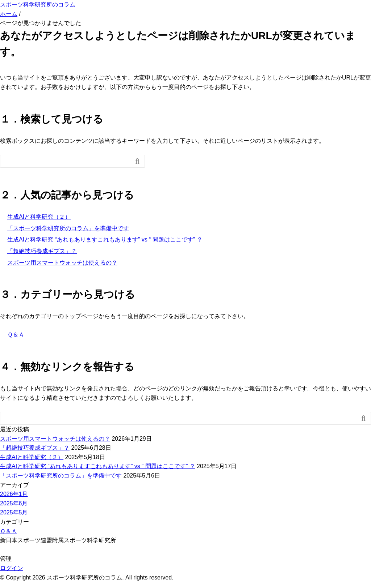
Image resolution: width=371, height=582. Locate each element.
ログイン (11, 568)
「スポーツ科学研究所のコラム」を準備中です (68, 228)
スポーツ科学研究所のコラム (37, 4)
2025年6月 (14, 503)
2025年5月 (14, 512)
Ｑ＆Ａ (15, 334)
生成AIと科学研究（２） (39, 217)
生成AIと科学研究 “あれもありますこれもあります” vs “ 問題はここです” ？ (105, 239)
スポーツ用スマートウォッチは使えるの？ (62, 263)
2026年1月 (14, 494)
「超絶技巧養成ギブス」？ (42, 251)
